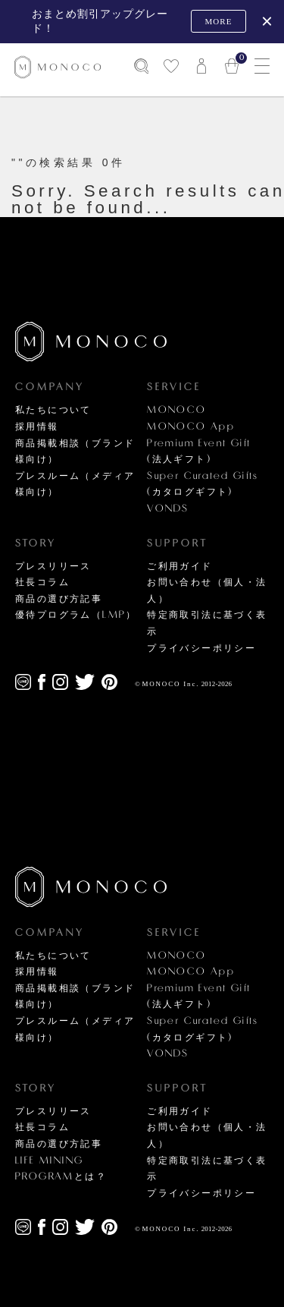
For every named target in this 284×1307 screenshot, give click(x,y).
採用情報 (37, 426)
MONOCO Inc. (170, 684)
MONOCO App (191, 426)
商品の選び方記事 (58, 599)
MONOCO (176, 410)
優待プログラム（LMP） (76, 615)
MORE (218, 21)
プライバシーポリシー (201, 648)
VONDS (168, 508)
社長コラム (42, 582)
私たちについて (53, 410)
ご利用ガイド (179, 566)
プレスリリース (53, 566)
